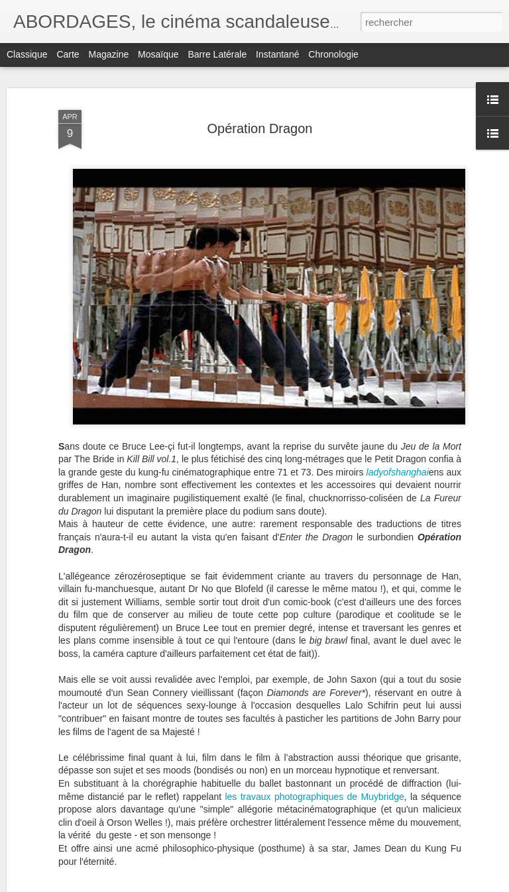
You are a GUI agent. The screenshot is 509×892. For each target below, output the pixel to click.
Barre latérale (217, 54)
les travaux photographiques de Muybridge (314, 796)
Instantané (277, 54)
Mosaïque (158, 54)
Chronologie (333, 54)
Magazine (109, 54)
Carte (67, 54)
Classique (27, 54)
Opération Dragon (260, 128)
